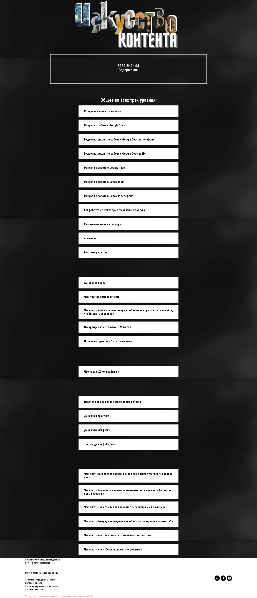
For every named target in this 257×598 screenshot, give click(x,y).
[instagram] (229, 578)
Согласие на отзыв (34, 589)
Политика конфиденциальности (40, 580)
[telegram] (223, 578)
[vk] (217, 578)
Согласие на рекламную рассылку (41, 586)
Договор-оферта (33, 583)
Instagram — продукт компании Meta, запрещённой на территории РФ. (59, 596)
